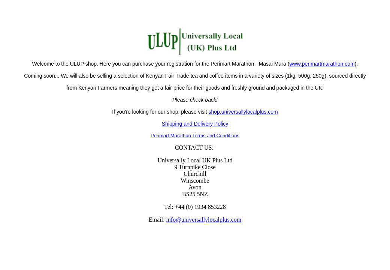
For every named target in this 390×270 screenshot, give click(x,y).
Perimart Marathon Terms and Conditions (195, 135)
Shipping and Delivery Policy (195, 124)
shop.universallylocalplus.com (243, 112)
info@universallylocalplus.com (203, 219)
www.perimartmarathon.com (321, 64)
